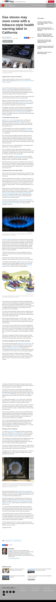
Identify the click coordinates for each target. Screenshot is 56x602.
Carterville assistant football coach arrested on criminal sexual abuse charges (45, 47)
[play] (3, 5)
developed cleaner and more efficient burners (12, 202)
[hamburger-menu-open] (3, 2)
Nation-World (8, 540)
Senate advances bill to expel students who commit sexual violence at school (44, 41)
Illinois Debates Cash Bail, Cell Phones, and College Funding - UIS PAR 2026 (45, 29)
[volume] (6, 5)
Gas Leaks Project (15, 346)
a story (17, 399)
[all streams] (50, 5)
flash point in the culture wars (25, 343)
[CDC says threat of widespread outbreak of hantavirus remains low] (31, 570)
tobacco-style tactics (21, 121)
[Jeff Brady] (4, 551)
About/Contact (22, 588)
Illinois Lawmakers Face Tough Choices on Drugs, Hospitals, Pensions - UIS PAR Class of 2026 (45, 35)
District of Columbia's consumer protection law (14, 434)
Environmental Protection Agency (11, 192)
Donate (51, 1)
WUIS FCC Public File (35, 588)
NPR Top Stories (17, 540)
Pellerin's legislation (7, 239)
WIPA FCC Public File (35, 590)
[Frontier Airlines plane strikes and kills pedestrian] (5, 577)
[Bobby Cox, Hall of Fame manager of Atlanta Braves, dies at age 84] (5, 570)
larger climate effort (26, 261)
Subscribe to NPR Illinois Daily (48, 590)
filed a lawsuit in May (11, 431)
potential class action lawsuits (24, 491)
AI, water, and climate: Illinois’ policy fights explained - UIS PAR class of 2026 (45, 23)
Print (33, 37)
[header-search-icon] (46, 1)
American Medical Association (12, 195)
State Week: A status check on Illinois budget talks (44, 53)
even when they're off (22, 199)
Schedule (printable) (46, 588)
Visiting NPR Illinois (23, 590)
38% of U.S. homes (9, 120)
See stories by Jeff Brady (13, 558)
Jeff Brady (8, 37)
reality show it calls (13, 347)
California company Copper (21, 156)
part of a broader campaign (19, 111)
